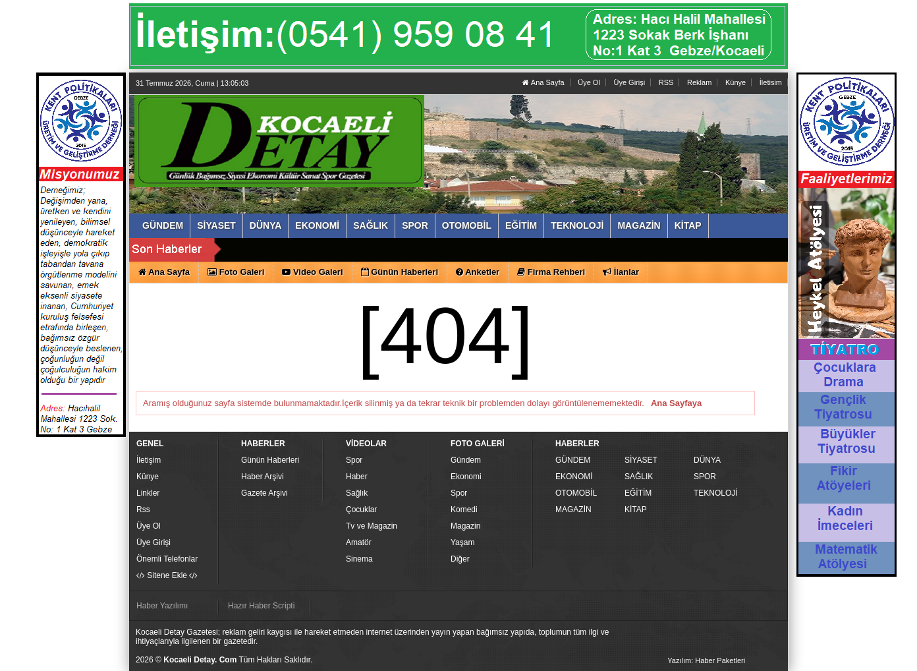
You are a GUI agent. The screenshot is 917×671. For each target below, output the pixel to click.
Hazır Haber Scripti (261, 605)
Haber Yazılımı (162, 605)
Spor (354, 460)
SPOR (705, 476)
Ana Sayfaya (676, 403)
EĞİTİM (638, 493)
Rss (143, 509)
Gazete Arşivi (264, 493)
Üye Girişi (629, 82)
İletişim (148, 460)
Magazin (465, 526)
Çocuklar (361, 509)
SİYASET (641, 460)
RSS (666, 82)
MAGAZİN (573, 509)
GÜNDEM (572, 460)
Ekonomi (466, 476)
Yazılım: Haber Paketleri (706, 660)
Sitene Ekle (167, 575)
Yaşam (462, 542)
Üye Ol (589, 82)
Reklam (699, 82)
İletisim (771, 82)
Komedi (464, 509)
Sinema (359, 559)
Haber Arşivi (262, 476)
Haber (357, 476)
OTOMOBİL (576, 493)
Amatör (359, 542)
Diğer (460, 559)
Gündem (466, 460)
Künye (735, 82)
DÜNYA (707, 460)
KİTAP (636, 509)
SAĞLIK (639, 476)
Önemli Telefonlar (167, 559)
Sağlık (357, 493)
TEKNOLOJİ (716, 493)
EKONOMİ (574, 476)
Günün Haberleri (270, 460)
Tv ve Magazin (371, 526)
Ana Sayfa (543, 82)
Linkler (147, 493)
